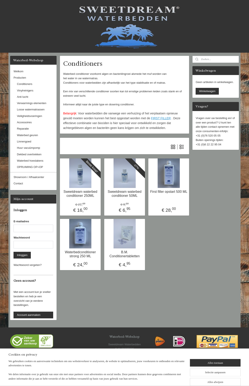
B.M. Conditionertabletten (124, 254)
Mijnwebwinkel (168, 378)
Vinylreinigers (25, 90)
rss (122, 378)
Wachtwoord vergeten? (28, 265)
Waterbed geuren (27, 135)
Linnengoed (24, 141)
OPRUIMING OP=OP (30, 167)
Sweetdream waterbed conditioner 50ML (124, 193)
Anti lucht (22, 96)
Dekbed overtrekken (29, 154)
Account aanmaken (28, 314)
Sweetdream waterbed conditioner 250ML (80, 193)
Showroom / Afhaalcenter (29, 177)
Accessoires (24, 122)
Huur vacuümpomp (28, 147)
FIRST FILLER (161, 118)
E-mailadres (21, 221)
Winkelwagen (207, 91)
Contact (18, 183)
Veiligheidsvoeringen (29, 116)
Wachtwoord (22, 237)
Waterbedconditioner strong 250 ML (80, 254)
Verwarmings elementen (31, 103)
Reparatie (23, 128)
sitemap (115, 378)
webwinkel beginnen (136, 378)
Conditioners (24, 84)
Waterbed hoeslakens (30, 160)
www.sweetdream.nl (124, 361)
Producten (20, 77)
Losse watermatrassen (31, 109)
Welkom (18, 71)
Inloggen (22, 255)
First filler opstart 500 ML (168, 191)
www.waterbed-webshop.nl (124, 357)
